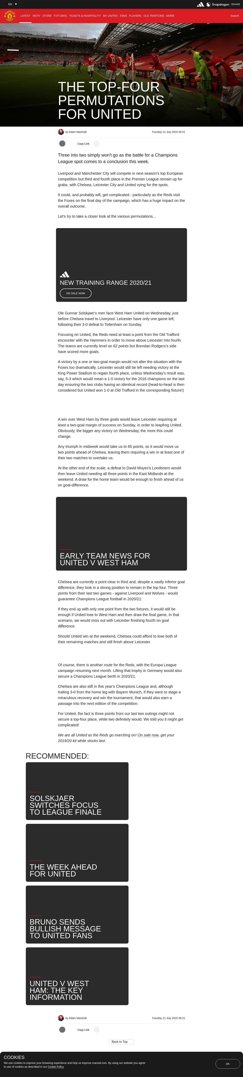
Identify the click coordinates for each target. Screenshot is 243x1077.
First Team (127, 930)
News (66, 930)
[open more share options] (96, 143)
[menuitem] (25, 16)
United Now (70, 942)
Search (167, 930)
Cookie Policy (56, 1066)
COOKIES (14, 1057)
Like (83, 930)
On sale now (148, 735)
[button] (10, 4)
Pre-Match (103, 930)
